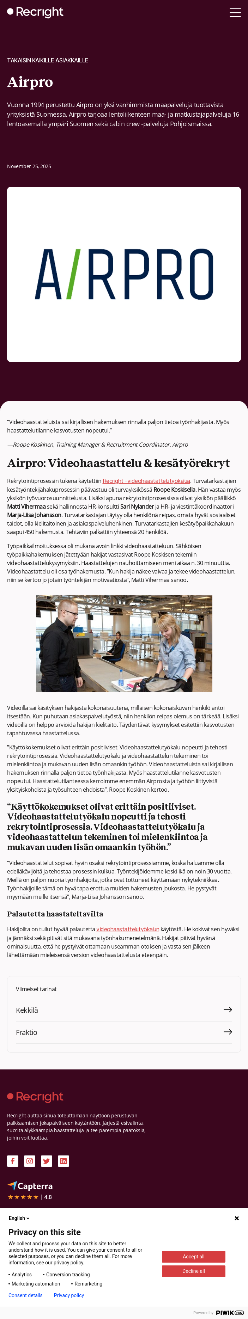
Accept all (194, 1256)
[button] (235, 12)
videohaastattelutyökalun (127, 929)
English (20, 1218)
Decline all (193, 1271)
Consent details (25, 1295)
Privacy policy (69, 1295)
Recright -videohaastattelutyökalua (146, 481)
